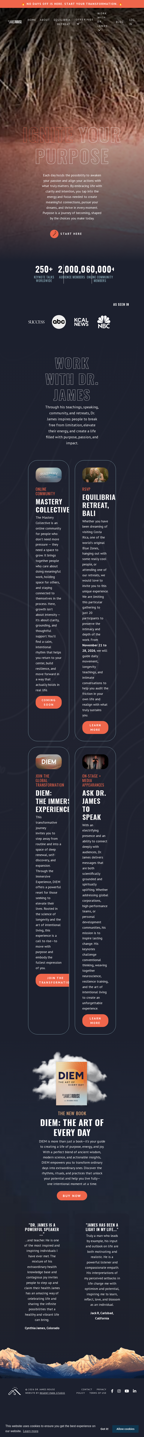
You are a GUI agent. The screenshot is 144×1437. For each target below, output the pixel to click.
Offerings (85, 21)
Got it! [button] (104, 1428)
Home (32, 20)
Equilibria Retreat (62, 22)
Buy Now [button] (72, 1229)
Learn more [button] (30, 1431)
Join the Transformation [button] (56, 1008)
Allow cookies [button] (125, 1428)
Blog (120, 22)
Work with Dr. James (102, 22)
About (45, 20)
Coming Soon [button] (49, 719)
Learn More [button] (95, 750)
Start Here (71, 234)
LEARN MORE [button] (95, 1049)
